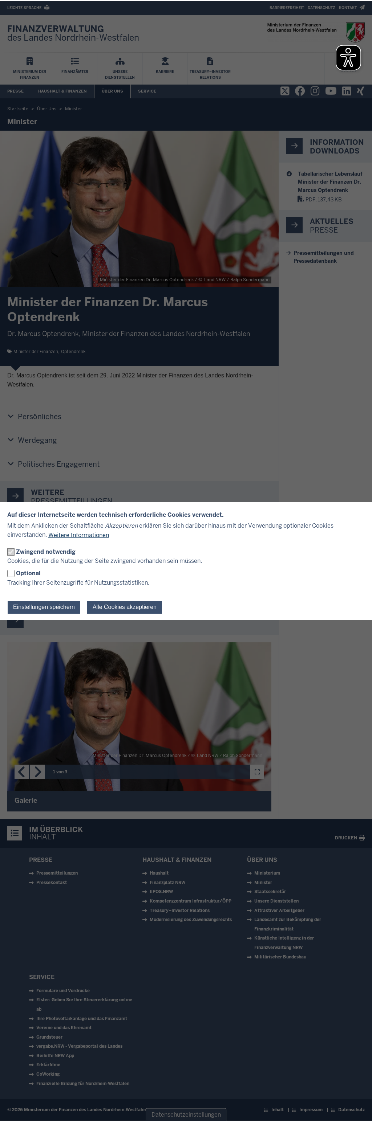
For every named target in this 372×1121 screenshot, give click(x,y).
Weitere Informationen (78, 535)
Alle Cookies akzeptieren (125, 607)
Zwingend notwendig (46, 552)
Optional (28, 573)
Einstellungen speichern (44, 607)
